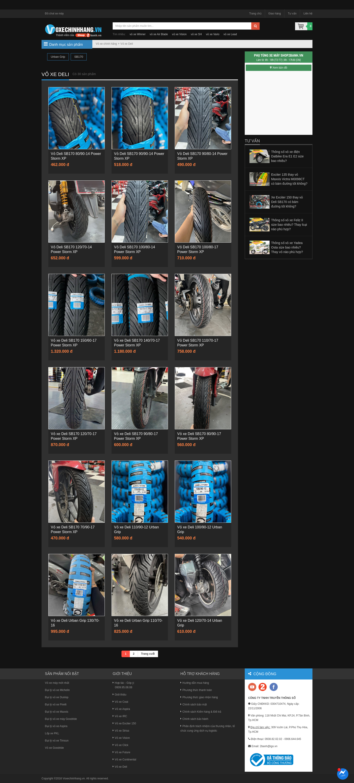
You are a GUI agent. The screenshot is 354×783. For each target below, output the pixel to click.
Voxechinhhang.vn (74, 778)
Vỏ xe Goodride (54, 747)
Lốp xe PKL (52, 733)
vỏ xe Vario (212, 34)
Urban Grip (58, 56)
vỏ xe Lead (230, 34)
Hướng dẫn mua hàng (194, 682)
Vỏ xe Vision (121, 737)
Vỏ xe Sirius (121, 730)
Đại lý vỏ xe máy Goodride (61, 719)
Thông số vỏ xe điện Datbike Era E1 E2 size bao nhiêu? (287, 156)
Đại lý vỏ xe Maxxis (56, 711)
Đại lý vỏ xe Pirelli (55, 704)
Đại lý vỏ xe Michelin (57, 690)
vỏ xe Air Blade (159, 34)
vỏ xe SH (196, 34)
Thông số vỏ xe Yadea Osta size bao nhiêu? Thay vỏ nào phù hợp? (287, 247)
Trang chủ (255, 13)
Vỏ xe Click (120, 745)
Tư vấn (292, 13)
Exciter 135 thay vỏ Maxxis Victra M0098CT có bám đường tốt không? (289, 179)
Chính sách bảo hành (194, 719)
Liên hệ (307, 13)
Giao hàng (274, 13)
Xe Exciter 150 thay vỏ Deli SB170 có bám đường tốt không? (287, 202)
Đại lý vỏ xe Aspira (56, 726)
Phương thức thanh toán (196, 690)
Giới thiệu (119, 694)
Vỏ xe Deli (127, 43)
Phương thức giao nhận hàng (199, 697)
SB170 (78, 56)
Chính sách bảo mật (193, 704)
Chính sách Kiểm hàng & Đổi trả (200, 711)
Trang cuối (148, 653)
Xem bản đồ (278, 67)
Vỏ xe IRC (120, 716)
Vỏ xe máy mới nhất (57, 682)
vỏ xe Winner (137, 34)
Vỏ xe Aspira (121, 709)
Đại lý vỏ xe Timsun (57, 740)
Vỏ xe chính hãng (106, 43)
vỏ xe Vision (179, 34)
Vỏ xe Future (121, 752)
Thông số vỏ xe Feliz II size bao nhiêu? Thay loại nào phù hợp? (289, 224)
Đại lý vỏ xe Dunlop (56, 697)
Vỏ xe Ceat (120, 701)
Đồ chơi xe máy (54, 13)
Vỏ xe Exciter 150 (124, 723)
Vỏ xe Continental (124, 759)
